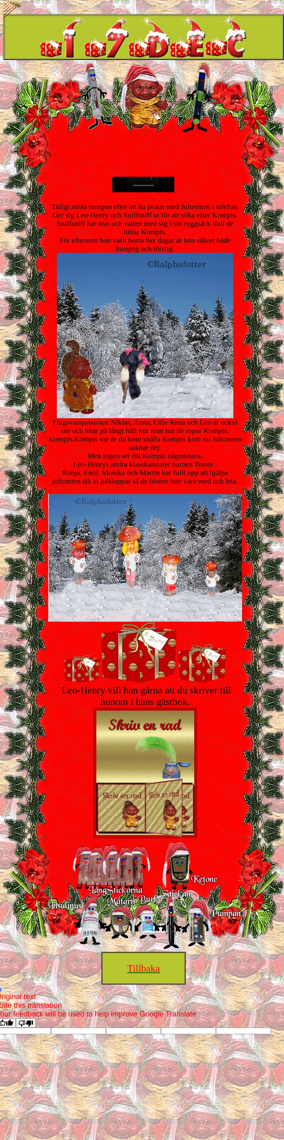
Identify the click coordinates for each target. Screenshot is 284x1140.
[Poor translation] (26, 1023)
